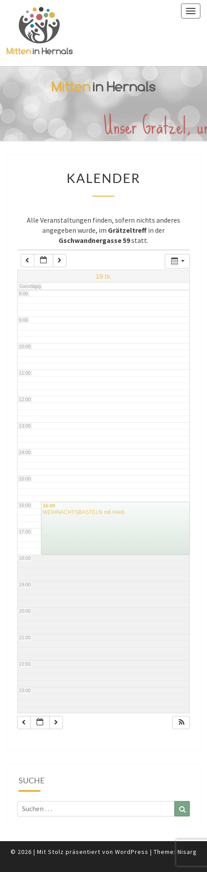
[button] (181, 722)
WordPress (131, 852)
